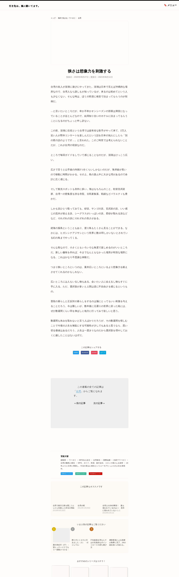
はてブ (102, 352)
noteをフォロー (80, 473)
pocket (94, 352)
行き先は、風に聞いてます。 (24, 6)
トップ (53, 18)
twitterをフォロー (67, 473)
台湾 (79, 18)
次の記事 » (99, 403)
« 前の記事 (80, 403)
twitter (76, 352)
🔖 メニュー (170, 5)
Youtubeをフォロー (95, 473)
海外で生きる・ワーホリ (66, 18)
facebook (85, 352)
